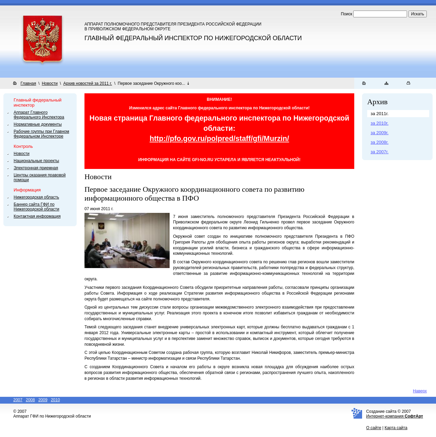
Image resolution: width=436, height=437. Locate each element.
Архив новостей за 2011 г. (87, 83)
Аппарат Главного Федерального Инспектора (39, 115)
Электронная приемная (36, 168)
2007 (17, 399)
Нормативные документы (38, 124)
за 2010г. (380, 123)
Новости (50, 83)
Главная (28, 83)
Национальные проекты (36, 160)
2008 (30, 399)
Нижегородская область (36, 197)
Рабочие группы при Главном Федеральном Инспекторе (41, 134)
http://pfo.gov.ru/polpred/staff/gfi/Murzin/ (219, 139)
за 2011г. (380, 113)
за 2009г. (380, 132)
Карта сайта (396, 427)
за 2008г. (380, 142)
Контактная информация (37, 216)
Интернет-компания (394, 416)
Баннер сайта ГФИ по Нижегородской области (36, 207)
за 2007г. (380, 151)
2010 (55, 399)
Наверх (420, 391)
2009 (42, 399)
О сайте (373, 427)
